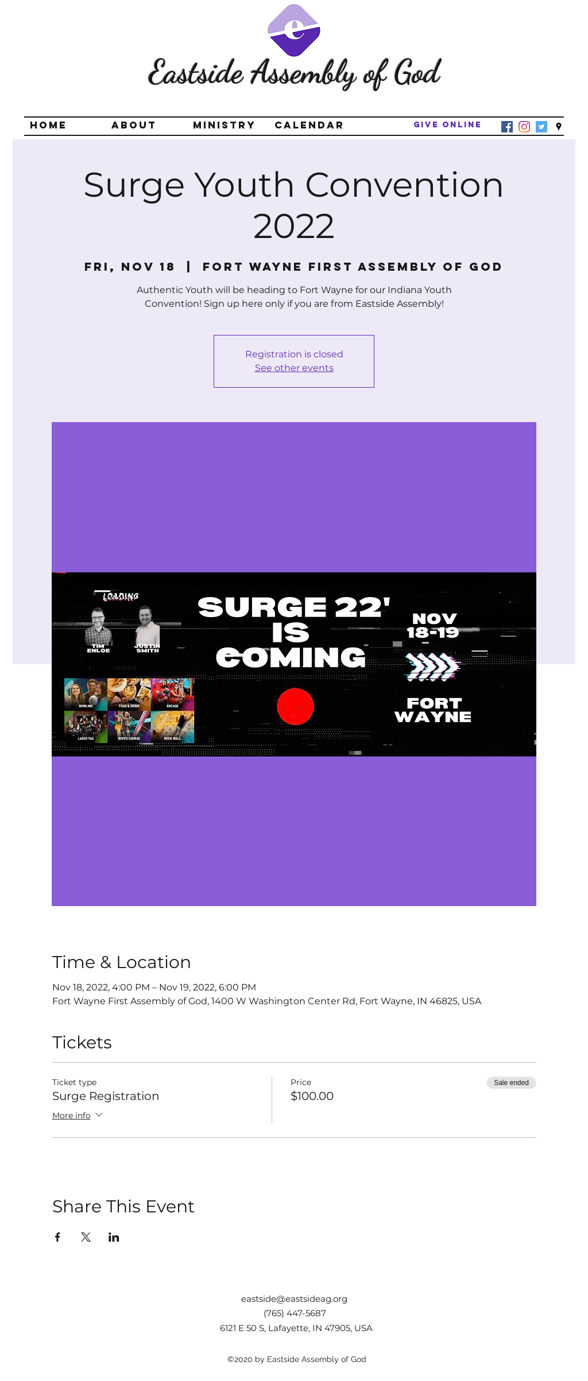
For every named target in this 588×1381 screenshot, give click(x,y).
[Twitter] (541, 126)
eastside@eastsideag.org (294, 1298)
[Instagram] (524, 126)
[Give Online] (447, 125)
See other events (294, 367)
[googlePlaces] (558, 126)
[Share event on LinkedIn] (114, 1237)
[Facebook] (507, 126)
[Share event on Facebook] (57, 1237)
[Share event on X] (85, 1237)
